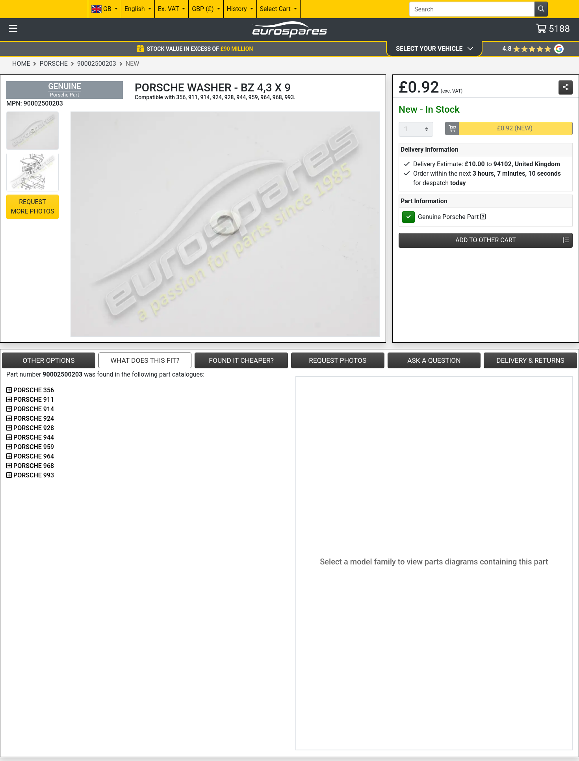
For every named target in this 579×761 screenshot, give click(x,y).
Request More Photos (32, 206)
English (135, 9)
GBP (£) (203, 9)
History (238, 9)
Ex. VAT (169, 9)
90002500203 (96, 63)
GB (102, 9)
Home (21, 63)
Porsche (53, 63)
